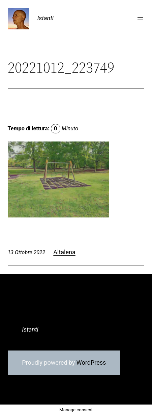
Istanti (45, 18)
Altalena (64, 252)
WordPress (91, 362)
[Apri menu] (140, 19)
